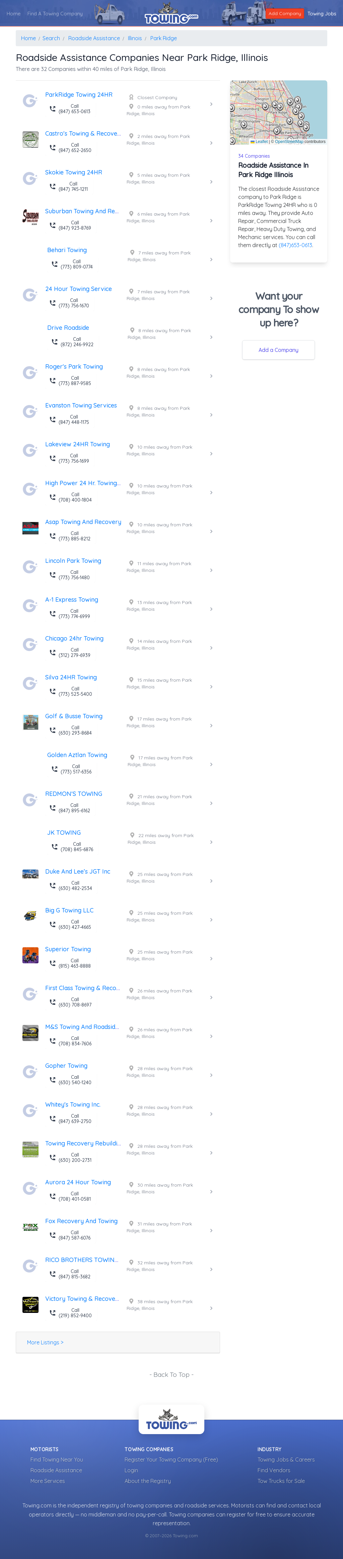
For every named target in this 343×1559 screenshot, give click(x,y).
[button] (280, 107)
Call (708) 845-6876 (72, 846)
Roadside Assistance (56, 1470)
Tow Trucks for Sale (281, 1481)
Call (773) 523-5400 (70, 691)
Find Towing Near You (56, 1459)
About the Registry (148, 1481)
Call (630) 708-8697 (70, 1002)
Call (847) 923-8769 (70, 225)
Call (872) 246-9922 (72, 342)
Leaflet (259, 141)
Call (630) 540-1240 (70, 1080)
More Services (47, 1481)
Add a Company (278, 350)
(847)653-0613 (295, 245)
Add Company (285, 13)
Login (131, 1470)
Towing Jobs (321, 13)
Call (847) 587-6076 (69, 1235)
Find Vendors (274, 1470)
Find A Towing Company (55, 13)
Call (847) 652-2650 (70, 147)
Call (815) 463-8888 (70, 963)
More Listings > (45, 1342)
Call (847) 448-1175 (69, 419)
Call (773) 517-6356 (71, 769)
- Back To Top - (171, 1374)
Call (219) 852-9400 (70, 1313)
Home (14, 13)
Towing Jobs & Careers (286, 1459)
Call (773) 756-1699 (69, 458)
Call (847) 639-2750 (70, 1118)
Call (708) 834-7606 (70, 1041)
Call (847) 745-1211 (68, 186)
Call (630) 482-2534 (70, 885)
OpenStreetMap (289, 141)
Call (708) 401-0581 (70, 1196)
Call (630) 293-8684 (70, 730)
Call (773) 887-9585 (70, 380)
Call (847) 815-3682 (69, 1274)
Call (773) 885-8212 (69, 536)
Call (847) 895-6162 (69, 808)
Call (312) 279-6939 (69, 652)
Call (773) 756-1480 (69, 575)
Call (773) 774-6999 (69, 613)
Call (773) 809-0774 (72, 264)
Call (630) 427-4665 (70, 924)
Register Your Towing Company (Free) (171, 1459)
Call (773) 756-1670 (69, 303)
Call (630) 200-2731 (70, 1157)
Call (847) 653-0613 (69, 109)
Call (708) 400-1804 (70, 497)
